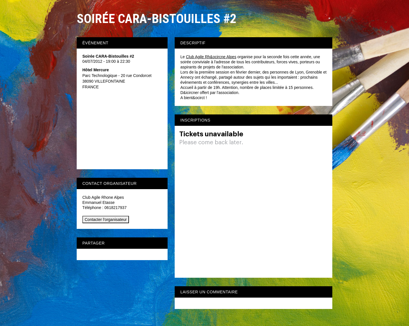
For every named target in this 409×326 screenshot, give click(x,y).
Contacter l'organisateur (106, 219)
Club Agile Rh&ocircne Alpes (211, 57)
